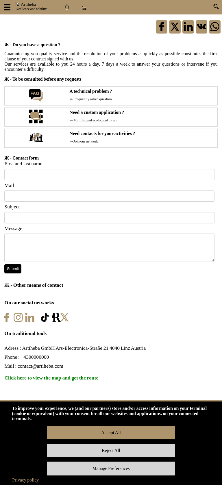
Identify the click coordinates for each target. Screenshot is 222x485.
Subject (12, 207)
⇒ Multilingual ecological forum (94, 120)
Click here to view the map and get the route (51, 378)
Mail (9, 185)
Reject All (111, 450)
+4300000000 (35, 357)
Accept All (111, 432)
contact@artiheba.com (40, 366)
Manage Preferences (111, 468)
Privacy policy (25, 479)
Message (13, 228)
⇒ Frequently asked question (91, 99)
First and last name (23, 163)
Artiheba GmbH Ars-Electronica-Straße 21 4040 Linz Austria (84, 348)
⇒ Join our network (84, 141)
